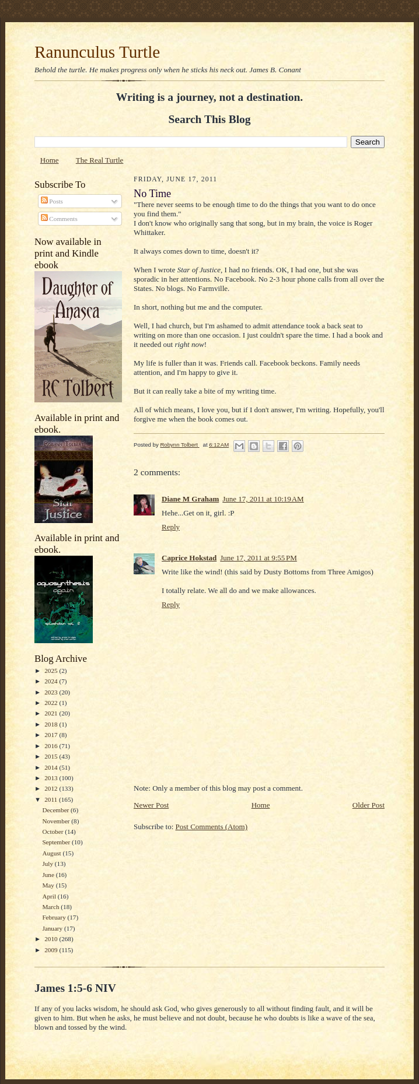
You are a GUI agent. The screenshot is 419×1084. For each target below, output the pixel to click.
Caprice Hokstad (189, 557)
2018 (51, 724)
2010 (51, 938)
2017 (51, 734)
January (53, 928)
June (48, 874)
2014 (51, 767)
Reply (171, 526)
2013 (51, 777)
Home (49, 160)
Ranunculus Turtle (97, 52)
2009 (51, 949)
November (56, 821)
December (56, 809)
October (53, 831)
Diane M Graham (190, 498)
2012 (51, 788)
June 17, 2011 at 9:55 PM (258, 557)
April (49, 896)
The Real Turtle (100, 160)
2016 (51, 745)
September (57, 842)
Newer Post (151, 805)
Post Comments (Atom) (212, 826)
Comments (59, 218)
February (54, 917)
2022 (51, 702)
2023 (51, 692)
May (48, 885)
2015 (51, 756)
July (48, 863)
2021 (51, 713)
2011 (51, 799)
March (51, 906)
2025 (51, 670)
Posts (52, 201)
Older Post (368, 805)
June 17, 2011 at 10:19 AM (262, 498)
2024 (51, 681)
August (52, 853)
